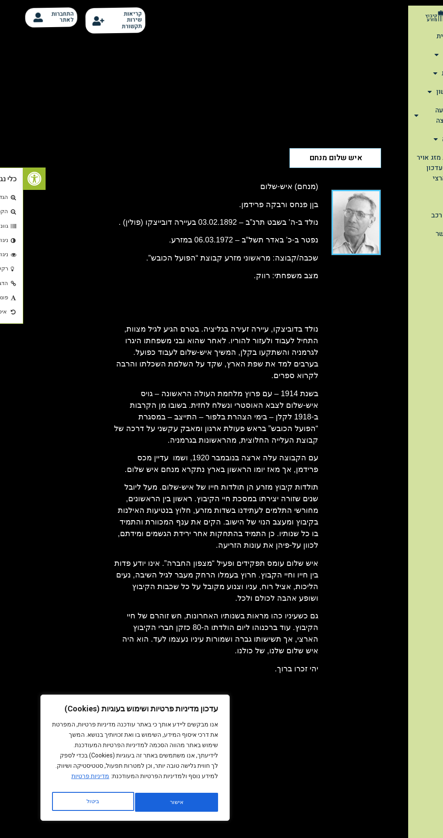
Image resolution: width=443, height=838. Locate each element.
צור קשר (424, 234)
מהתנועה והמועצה (414, 115)
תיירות (423, 73)
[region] (111, 760)
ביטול (151, 802)
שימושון (420, 91)
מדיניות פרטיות (67, 780)
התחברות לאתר (42, 17)
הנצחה (423, 139)
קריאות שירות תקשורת (111, 20)
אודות (424, 54)
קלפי (430, 197)
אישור (69, 802)
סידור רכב (422, 215)
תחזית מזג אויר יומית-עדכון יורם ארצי (415, 167)
